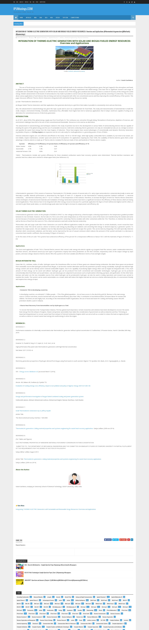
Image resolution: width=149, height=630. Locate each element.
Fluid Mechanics (111, 348)
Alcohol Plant (119, 82)
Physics (109, 507)
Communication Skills (123, 225)
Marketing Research (111, 437)
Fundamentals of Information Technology (116, 358)
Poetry (126, 507)
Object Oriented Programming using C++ (116, 480)
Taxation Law (110, 580)
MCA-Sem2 (109, 454)
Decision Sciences (111, 291)
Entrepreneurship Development (114, 328)
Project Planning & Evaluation (114, 543)
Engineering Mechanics (112, 325)
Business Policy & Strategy (113, 208)
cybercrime (122, 268)
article (124, 99)
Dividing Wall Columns (112, 311)
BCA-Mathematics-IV (112, 139)
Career (108, 215)
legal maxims (110, 414)
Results (109, 560)
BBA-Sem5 (109, 122)
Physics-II (118, 507)
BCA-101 (120, 129)
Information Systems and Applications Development (119, 381)
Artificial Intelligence (120, 102)
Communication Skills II (112, 232)
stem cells (109, 573)
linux (108, 421)
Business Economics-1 (112, 185)
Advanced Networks (111, 79)
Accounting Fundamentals (113, 76)
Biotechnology (119, 159)
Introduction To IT (111, 394)
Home (21, 17)
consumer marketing (112, 262)
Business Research (111, 212)
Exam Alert (109, 338)
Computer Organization (112, 255)
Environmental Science (112, 331)
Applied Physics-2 (124, 96)
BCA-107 (109, 132)
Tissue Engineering (111, 590)
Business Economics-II (112, 189)
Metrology (109, 460)
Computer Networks (111, 252)
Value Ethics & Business (112, 600)
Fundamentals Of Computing (113, 354)
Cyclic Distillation (121, 271)
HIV (108, 368)
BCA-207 (118, 132)
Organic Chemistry (111, 490)
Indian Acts (109, 378)
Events (121, 334)
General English (122, 361)
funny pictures (110, 361)
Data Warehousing (124, 285)
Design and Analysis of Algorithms (115, 298)
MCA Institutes (110, 451)
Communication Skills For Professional (116, 228)
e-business (124, 311)
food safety (121, 348)
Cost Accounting (111, 268)
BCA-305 (127, 132)
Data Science (126, 278)
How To (115, 368)
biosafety (109, 159)
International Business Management (115, 384)
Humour (109, 374)
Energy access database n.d (28, 417)
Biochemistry (121, 149)
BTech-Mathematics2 (120, 162)
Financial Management (112, 344)
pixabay (67, 72)
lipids (108, 424)
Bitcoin (108, 162)
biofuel (108, 152)
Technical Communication (113, 583)
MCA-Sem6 (109, 457)
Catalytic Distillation (121, 218)
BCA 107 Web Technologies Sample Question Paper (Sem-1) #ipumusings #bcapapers (123, 49)
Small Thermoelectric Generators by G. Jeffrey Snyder (33, 456)
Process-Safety (125, 523)
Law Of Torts (110, 411)
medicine (119, 457)
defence (122, 291)
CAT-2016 (109, 218)
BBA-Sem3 (109, 119)
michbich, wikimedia (58, 72)
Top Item (65, 17)
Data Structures (110, 285)
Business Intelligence (112, 195)
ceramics (109, 222)
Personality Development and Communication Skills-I (119, 497)
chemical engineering (71, 39)
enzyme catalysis (111, 334)
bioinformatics (118, 152)
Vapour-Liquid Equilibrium (113, 603)
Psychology (121, 547)
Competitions (42, 2)
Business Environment (112, 192)
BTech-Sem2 (121, 165)
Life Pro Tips (121, 414)
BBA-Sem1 (109, 116)
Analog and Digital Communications (115, 86)
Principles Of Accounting (112, 514)
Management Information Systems (115, 431)
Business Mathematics (112, 199)
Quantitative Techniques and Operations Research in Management (119, 554)
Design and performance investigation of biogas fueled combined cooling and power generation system (50, 442)
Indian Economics (121, 378)
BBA (30, 2)
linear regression (125, 417)
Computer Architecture (112, 242)
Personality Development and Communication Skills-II (119, 500)
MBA (33, 2)
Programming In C (111, 537)
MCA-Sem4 (120, 454)
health (117, 364)
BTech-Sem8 (121, 175)
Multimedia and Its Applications (114, 464)
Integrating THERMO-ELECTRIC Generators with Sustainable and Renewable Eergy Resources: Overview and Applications (56, 557)
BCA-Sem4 (109, 145)
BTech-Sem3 (110, 169)
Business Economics (112, 182)
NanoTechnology (125, 470)
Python (108, 550)
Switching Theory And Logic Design (115, 577)
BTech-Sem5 (110, 172)
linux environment (118, 421)
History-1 (126, 364)
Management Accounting (112, 427)
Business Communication (113, 179)
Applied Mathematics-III (112, 92)
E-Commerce (110, 315)
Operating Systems (111, 484)
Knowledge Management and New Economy (117, 407)
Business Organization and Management (116, 205)
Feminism (119, 338)
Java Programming (111, 401)
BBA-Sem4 (119, 119)
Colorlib (23, 627)
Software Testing (111, 570)
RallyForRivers (110, 557)
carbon (122, 212)
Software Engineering (112, 567)
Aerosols (109, 82)
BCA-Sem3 (120, 142)
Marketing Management (112, 434)
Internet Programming (112, 388)
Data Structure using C (112, 281)
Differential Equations (112, 301)
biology (109, 155)
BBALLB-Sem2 (121, 126)
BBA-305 (118, 112)
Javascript (123, 401)
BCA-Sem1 (123, 139)
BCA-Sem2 (109, 142)
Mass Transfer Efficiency (112, 441)
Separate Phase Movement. (122, 560)
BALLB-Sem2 (121, 106)
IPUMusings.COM (23, 9)
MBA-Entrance (110, 444)
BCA (14, 2)
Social (118, 563)
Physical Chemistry (83, 39)
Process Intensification (112, 523)
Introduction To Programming (114, 397)
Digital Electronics (111, 305)
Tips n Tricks (125, 586)
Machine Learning (119, 424)
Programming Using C (112, 540)
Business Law (125, 195)
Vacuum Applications (112, 596)
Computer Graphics (111, 245)
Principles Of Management (113, 520)
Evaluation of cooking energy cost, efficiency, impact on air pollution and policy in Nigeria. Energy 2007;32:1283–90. (53, 432)
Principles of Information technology (115, 517)
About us (21, 2)
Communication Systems (112, 235)
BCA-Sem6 (109, 149)
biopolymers (118, 155)
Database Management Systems (114, 288)
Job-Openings (110, 404)
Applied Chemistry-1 (42, 39)
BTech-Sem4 (121, 169)
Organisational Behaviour (113, 494)
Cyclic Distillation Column (113, 275)
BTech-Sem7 (110, 175)
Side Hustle (109, 563)
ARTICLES (26, 2)
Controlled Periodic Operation (114, 265)
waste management (111, 606)
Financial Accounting (112, 341)
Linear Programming (112, 417)
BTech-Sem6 (121, 172)
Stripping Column (121, 573)
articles (62, 39)
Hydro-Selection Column (121, 374)
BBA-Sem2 (119, 116)
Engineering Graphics (112, 321)
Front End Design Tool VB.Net (113, 351)
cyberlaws (109, 271)
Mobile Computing (120, 460)
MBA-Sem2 (109, 447)
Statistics (122, 570)
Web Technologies (111, 613)
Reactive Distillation (123, 557)
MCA (17, 2)
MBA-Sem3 (120, 447)
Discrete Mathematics (112, 308)
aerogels (123, 79)
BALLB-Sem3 (110, 109)
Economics (120, 315)
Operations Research (112, 487)
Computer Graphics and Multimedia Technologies (118, 248)
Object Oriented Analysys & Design (115, 477)
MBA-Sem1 (120, 444)
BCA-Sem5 (120, 145)
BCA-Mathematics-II (111, 136)
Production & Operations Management (116, 530)
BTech (37, 2)
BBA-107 (120, 109)
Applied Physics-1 (54, 39)
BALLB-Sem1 (110, 106)
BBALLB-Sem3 (110, 129)
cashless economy (119, 215)
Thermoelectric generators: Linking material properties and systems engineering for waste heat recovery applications (54, 474)
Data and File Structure (112, 278)
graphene (109, 364)
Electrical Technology (123, 318)
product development (112, 527)
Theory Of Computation (112, 586)
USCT (108, 593)
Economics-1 (110, 318)
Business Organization (112, 202)
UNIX (122, 590)
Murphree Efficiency (111, 470)
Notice (108, 474)
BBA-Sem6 (120, 122)
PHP (108, 504)
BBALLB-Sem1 (110, 126)
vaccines (117, 593)
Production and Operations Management (116, 533)
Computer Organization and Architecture (116, 258)
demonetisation (110, 295)
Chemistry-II (110, 225)
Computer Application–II (112, 238)
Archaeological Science (112, 99)
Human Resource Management (114, 371)
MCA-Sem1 (121, 451)
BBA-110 (109, 112)
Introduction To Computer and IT (114, 391)
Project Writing (110, 547)
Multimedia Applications (112, 467)
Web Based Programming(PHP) (114, 610)
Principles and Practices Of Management (116, 510)
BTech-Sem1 (110, 165)
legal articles (120, 411)
